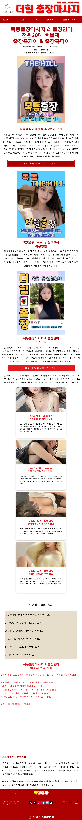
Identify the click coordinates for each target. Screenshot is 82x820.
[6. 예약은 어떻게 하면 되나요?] (41, 655)
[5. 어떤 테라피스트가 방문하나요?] (41, 647)
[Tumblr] (34, 802)
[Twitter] (47, 802)
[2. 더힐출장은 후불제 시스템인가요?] (41, 623)
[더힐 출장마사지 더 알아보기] (41, 163)
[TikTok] (51, 802)
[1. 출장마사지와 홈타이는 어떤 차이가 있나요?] (41, 615)
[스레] (30, 802)
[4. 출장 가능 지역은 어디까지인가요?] (41, 639)
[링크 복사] (77, 802)
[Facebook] (43, 802)
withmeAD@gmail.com (14, 793)
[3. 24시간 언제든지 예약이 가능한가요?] (41, 631)
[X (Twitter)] (70, 802)
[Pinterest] (39, 802)
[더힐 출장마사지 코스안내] (41, 368)
